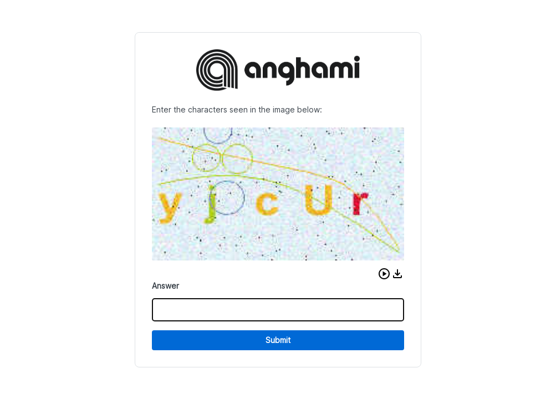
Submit (278, 340)
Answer (165, 285)
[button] (384, 273)
